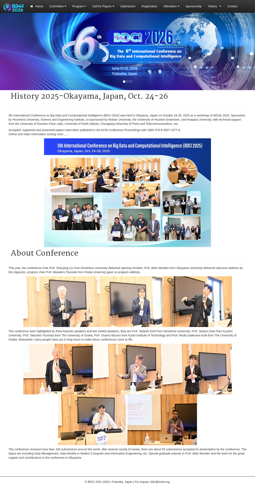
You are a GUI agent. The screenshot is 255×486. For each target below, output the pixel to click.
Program (79, 6)
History (214, 6)
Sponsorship (194, 6)
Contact (232, 6)
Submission (127, 6)
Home (36, 6)
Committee (57, 6)
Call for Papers (103, 6)
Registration (149, 6)
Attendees (171, 6)
